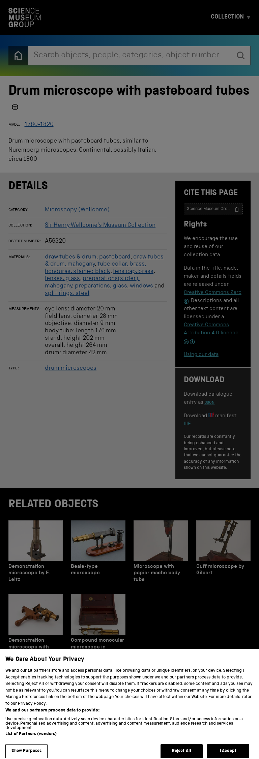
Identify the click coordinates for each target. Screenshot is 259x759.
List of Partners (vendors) (31, 741)
